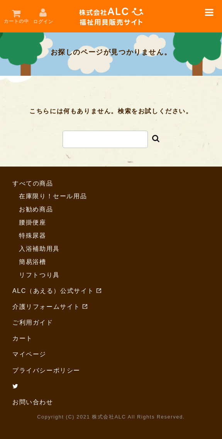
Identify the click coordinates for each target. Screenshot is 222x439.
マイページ (29, 354)
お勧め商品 (36, 209)
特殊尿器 (32, 235)
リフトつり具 (39, 275)
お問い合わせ (32, 402)
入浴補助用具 (39, 248)
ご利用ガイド (32, 322)
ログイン (43, 21)
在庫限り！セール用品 (53, 196)
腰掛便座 (32, 222)
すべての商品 (32, 183)
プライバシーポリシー (46, 370)
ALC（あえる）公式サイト (53, 291)
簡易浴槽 (32, 262)
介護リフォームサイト (46, 306)
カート (22, 338)
